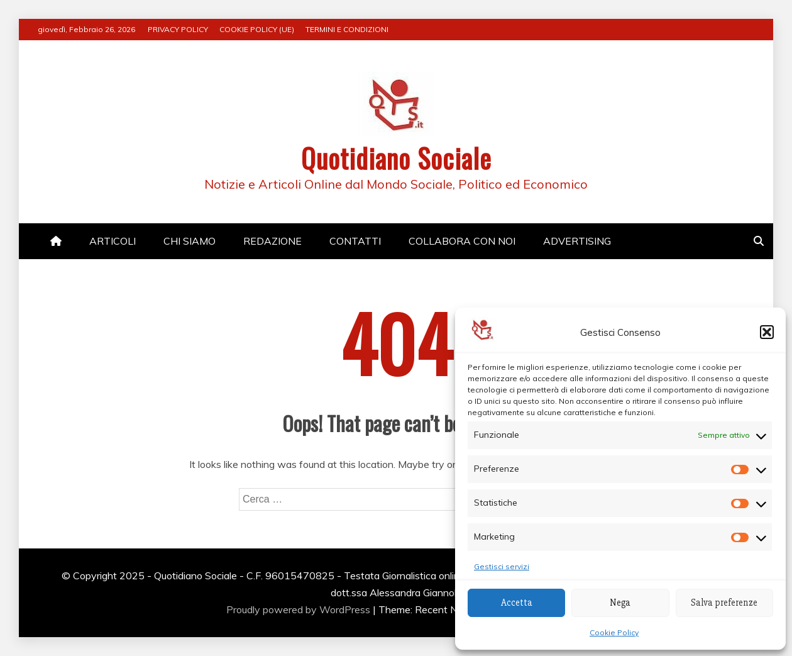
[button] (767, 332)
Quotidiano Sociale (396, 157)
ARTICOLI (112, 241)
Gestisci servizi (501, 566)
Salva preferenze (724, 602)
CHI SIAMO (189, 241)
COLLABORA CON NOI (462, 241)
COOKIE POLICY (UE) (256, 29)
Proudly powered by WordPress (299, 609)
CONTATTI (355, 241)
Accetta (516, 602)
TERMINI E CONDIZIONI (346, 29)
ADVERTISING (577, 241)
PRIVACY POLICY (178, 29)
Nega (620, 602)
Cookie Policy (614, 632)
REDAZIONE (272, 241)
